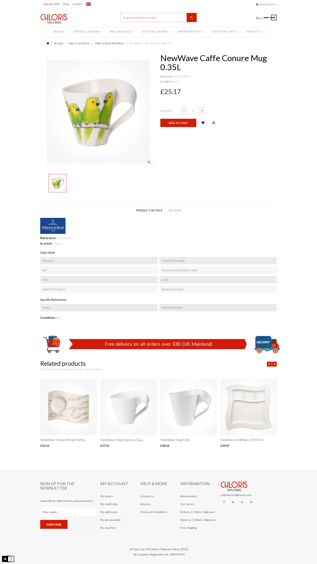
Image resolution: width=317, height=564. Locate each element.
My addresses (108, 512)
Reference (166, 76)
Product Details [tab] (149, 210)
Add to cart (178, 123)
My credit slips (109, 504)
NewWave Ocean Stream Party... (63, 440)
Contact (77, 4)
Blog (66, 4)
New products (188, 496)
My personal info (110, 520)
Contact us (147, 496)
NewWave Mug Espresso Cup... (122, 440)
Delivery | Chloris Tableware (197, 512)
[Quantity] (193, 110)
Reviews (175, 210)
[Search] (158, 17)
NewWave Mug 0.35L (175, 440)
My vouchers (108, 527)
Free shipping (188, 527)
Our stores (187, 504)
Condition (166, 81)
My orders (106, 496)
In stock (46, 243)
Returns (145, 504)
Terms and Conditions (153, 512)
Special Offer (51, 4)
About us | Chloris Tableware (198, 520)
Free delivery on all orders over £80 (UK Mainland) (158, 344)
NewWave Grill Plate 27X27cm (241, 440)
